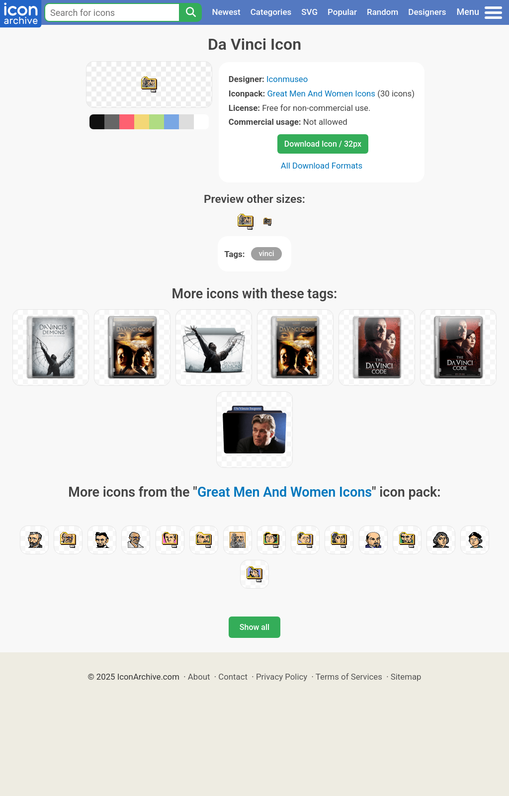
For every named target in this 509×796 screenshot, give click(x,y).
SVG (309, 12)
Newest (226, 12)
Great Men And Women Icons (321, 93)
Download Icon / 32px (322, 144)
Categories (271, 12)
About (199, 677)
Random (382, 12)
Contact (233, 677)
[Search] (190, 12)
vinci (266, 253)
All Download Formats (322, 166)
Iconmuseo (287, 79)
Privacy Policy (281, 677)
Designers (427, 12)
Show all (254, 627)
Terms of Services (349, 677)
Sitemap (406, 677)
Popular (342, 12)
